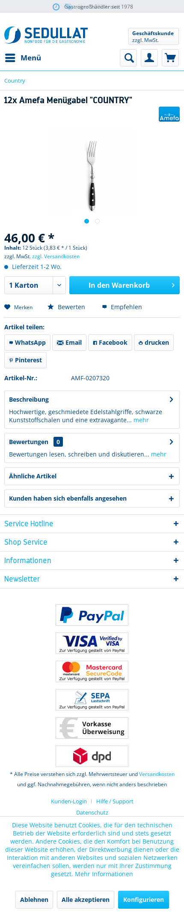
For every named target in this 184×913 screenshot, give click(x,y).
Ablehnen (34, 899)
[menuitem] (22, 57)
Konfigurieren (143, 899)
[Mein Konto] (149, 57)
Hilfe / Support (115, 801)
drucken (154, 342)
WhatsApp (27, 342)
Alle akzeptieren (86, 899)
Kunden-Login (69, 801)
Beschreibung (29, 399)
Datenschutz (92, 812)
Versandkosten (157, 774)
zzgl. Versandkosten (56, 256)
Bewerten (66, 307)
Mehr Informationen (104, 874)
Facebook (110, 342)
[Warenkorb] (170, 57)
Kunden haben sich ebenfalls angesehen (68, 498)
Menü (23, 57)
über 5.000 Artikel (91, 7)
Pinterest (25, 360)
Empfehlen (122, 307)
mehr (140, 420)
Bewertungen (28, 442)
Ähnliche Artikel (32, 476)
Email (69, 342)
